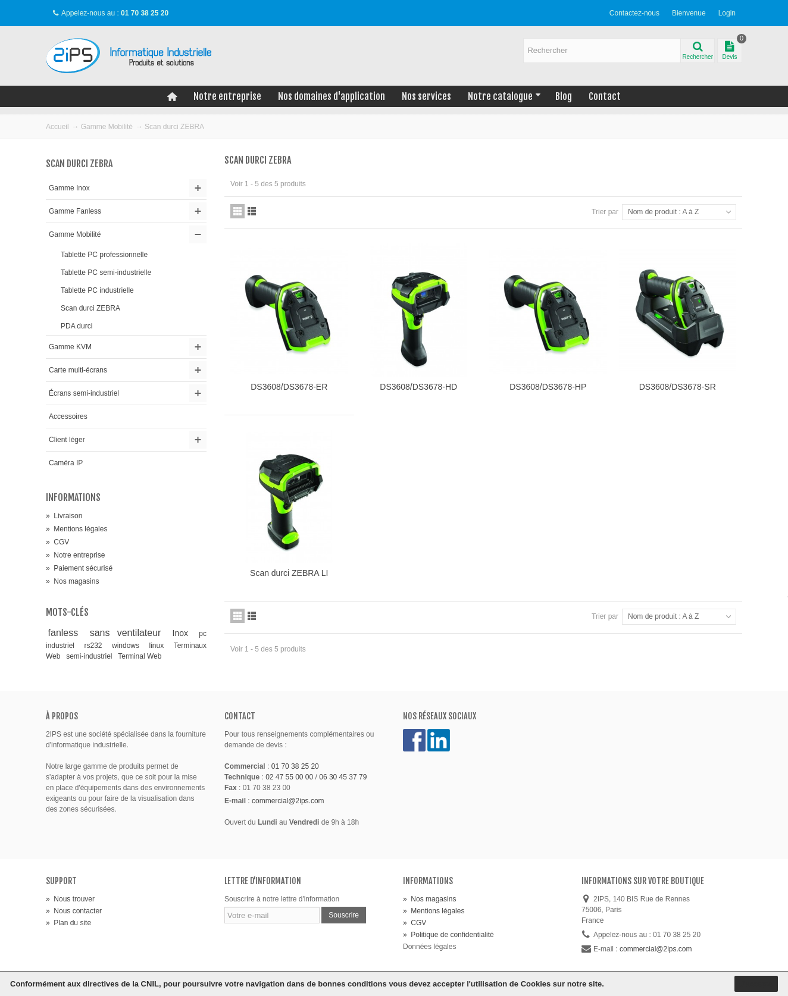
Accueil (57, 127)
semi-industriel (90, 656)
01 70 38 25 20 (295, 766)
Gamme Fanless (75, 211)
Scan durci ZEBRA (90, 308)
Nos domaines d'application (331, 96)
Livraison (64, 516)
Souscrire (344, 915)
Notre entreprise (227, 96)
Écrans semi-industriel (84, 393)
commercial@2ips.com (288, 801)
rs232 (96, 645)
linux (159, 645)
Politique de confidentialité (448, 935)
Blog (563, 96)
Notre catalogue (504, 96)
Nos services (426, 96)
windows (128, 645)
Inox (184, 633)
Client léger (67, 440)
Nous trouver (70, 899)
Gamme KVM (70, 347)
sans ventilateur (129, 633)
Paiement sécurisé (79, 568)
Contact (605, 96)
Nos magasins (72, 581)
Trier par (605, 212)
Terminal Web (139, 656)
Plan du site (68, 923)
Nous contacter (74, 911)
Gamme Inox (69, 188)
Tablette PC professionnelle (104, 254)
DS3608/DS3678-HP (547, 386)
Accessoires (68, 416)
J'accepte (756, 983)
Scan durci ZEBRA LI (289, 573)
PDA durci (76, 326)
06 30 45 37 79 (343, 777)
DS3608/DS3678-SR (677, 386)
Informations (73, 497)
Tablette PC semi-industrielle (106, 272)
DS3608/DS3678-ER (289, 386)
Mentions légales (76, 529)
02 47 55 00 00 (289, 777)
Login (727, 13)
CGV (57, 542)
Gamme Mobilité (107, 127)
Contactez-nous (634, 13)
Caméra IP (66, 463)
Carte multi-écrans (78, 370)
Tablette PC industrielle (97, 290)
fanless (67, 633)
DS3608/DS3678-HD (418, 386)
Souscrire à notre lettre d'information (281, 899)
